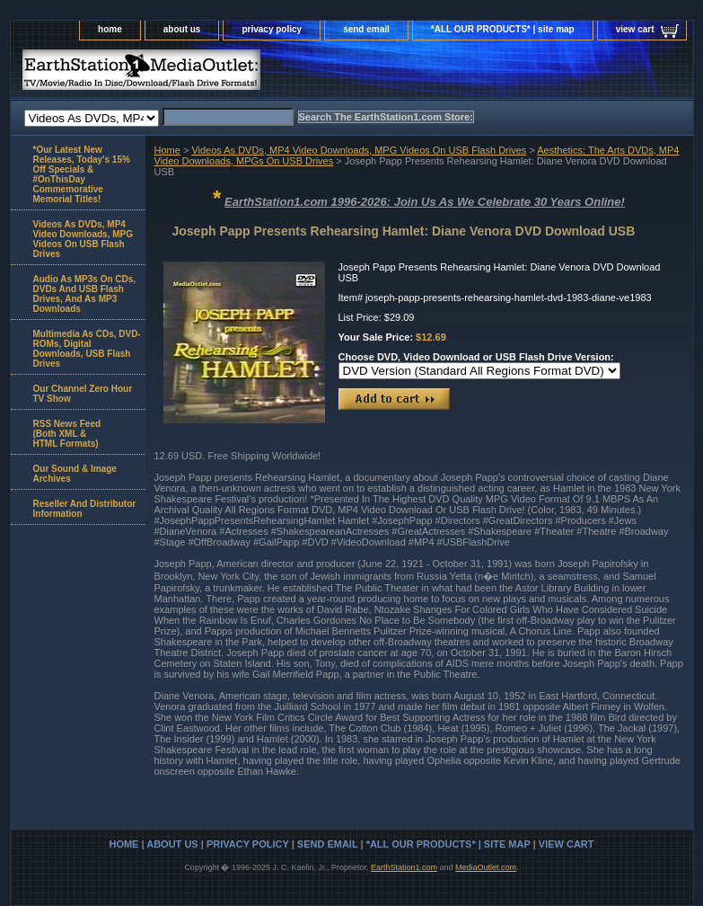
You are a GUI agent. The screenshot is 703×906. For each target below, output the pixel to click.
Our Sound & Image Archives (75, 474)
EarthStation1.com (404, 867)
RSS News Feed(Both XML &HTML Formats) (67, 434)
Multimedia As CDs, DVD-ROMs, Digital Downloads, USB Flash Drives (87, 349)
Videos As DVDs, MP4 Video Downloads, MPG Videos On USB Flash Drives (358, 150)
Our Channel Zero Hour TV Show (83, 394)
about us (182, 29)
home (110, 29)
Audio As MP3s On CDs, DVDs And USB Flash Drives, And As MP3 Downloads (84, 294)
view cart (635, 29)
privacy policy (272, 29)
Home (167, 150)
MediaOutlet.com (485, 867)
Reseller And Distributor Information (84, 509)
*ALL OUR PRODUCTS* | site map (503, 29)
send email (366, 29)
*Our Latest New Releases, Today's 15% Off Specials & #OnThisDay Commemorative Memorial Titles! (81, 174)
